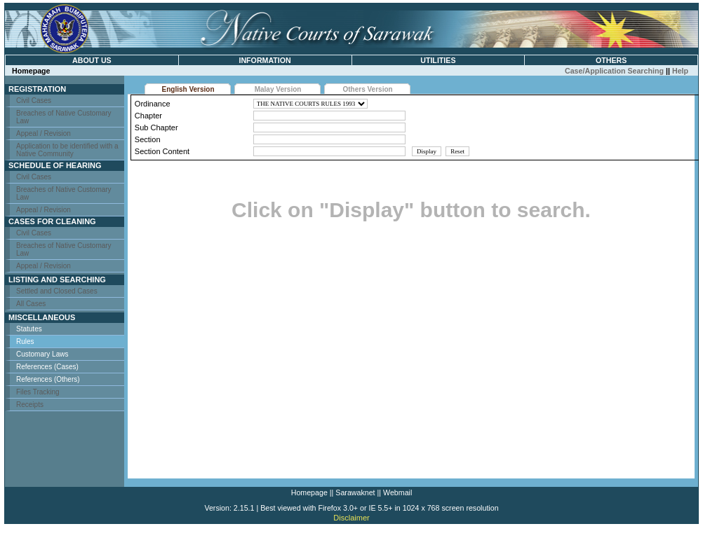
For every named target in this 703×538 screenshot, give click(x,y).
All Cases (31, 304)
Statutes (29, 329)
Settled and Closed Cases (57, 291)
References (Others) (48, 379)
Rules (25, 341)
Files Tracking (38, 392)
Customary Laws (42, 354)
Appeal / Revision (43, 133)
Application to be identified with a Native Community (67, 150)
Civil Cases (33, 100)
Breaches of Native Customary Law (64, 117)
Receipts (29, 404)
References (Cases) (47, 367)
